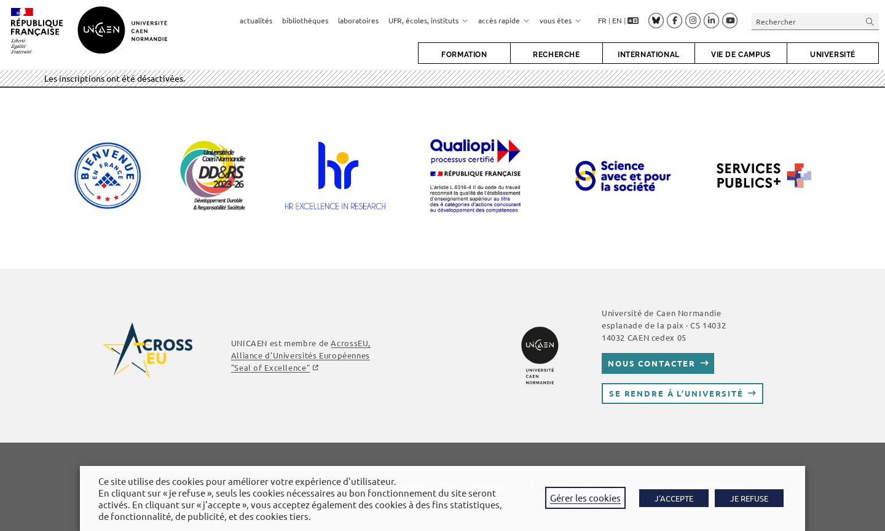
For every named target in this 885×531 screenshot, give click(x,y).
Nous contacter (652, 363)
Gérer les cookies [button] (585, 497)
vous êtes (560, 20)
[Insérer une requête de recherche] (815, 21)
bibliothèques (305, 20)
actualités (256, 20)
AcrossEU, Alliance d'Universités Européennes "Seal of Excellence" (301, 355)
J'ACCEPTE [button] (674, 498)
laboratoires (358, 20)
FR (602, 20)
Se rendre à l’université (676, 393)
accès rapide (504, 20)
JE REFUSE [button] (749, 498)
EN (617, 20)
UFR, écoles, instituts (428, 20)
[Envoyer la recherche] (870, 21)
